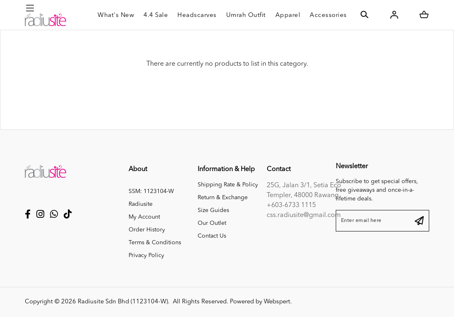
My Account (144, 217)
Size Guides (213, 210)
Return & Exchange (223, 197)
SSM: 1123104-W (151, 191)
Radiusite (141, 204)
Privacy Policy (146, 255)
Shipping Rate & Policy (228, 185)
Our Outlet (212, 223)
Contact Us (212, 236)
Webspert (277, 302)
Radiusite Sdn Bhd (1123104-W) (123, 302)
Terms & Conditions (155, 242)
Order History (147, 230)
